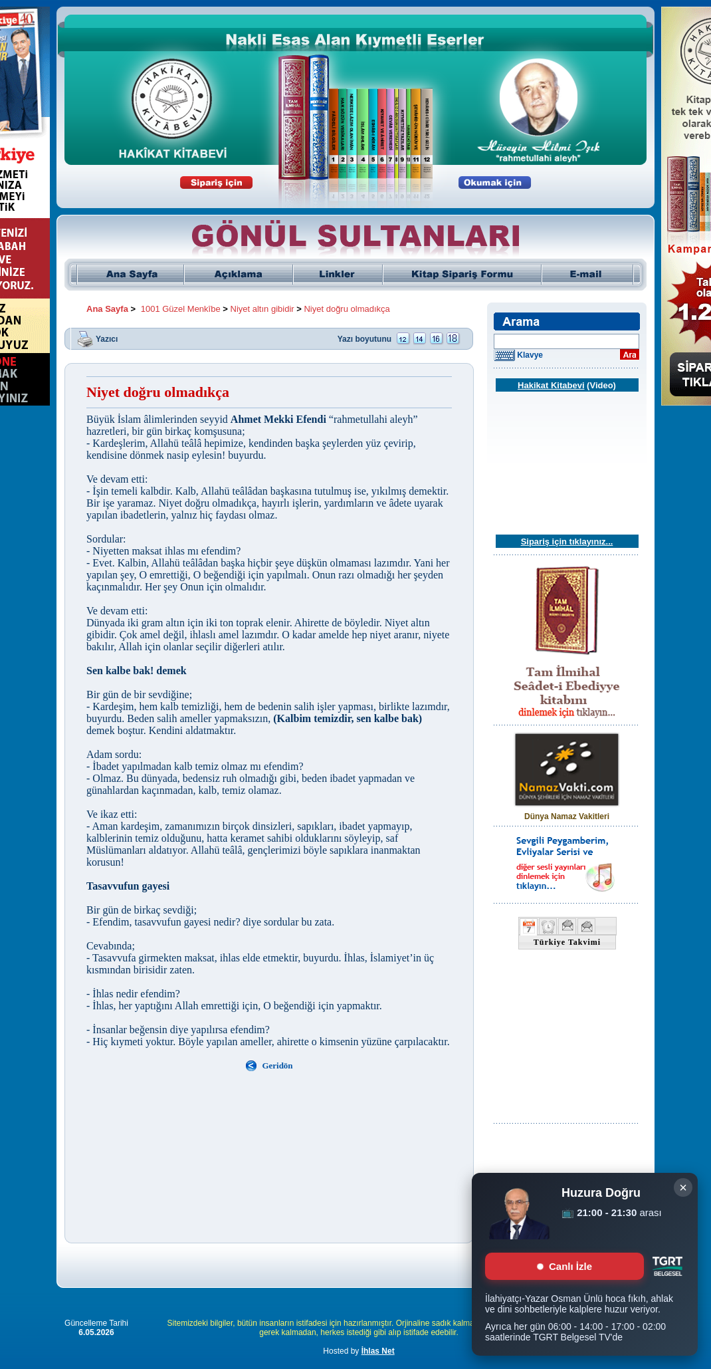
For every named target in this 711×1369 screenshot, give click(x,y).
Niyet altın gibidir (262, 309)
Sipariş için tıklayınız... (567, 542)
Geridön (277, 1065)
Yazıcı (107, 338)
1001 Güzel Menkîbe (181, 309)
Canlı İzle (564, 1266)
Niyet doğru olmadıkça (346, 309)
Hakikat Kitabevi (551, 385)
